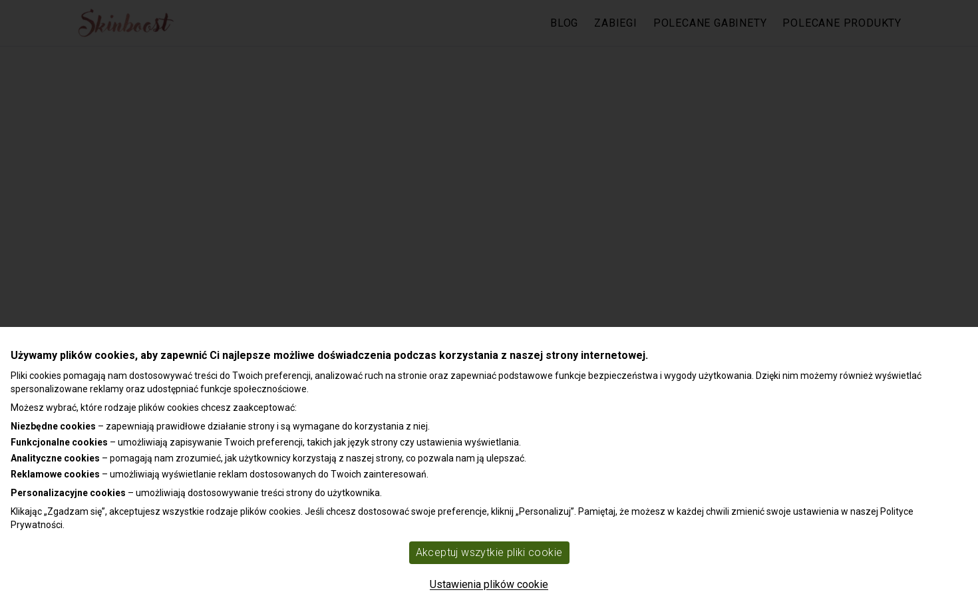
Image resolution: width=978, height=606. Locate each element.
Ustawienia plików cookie (489, 584)
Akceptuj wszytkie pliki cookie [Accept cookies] (489, 552)
